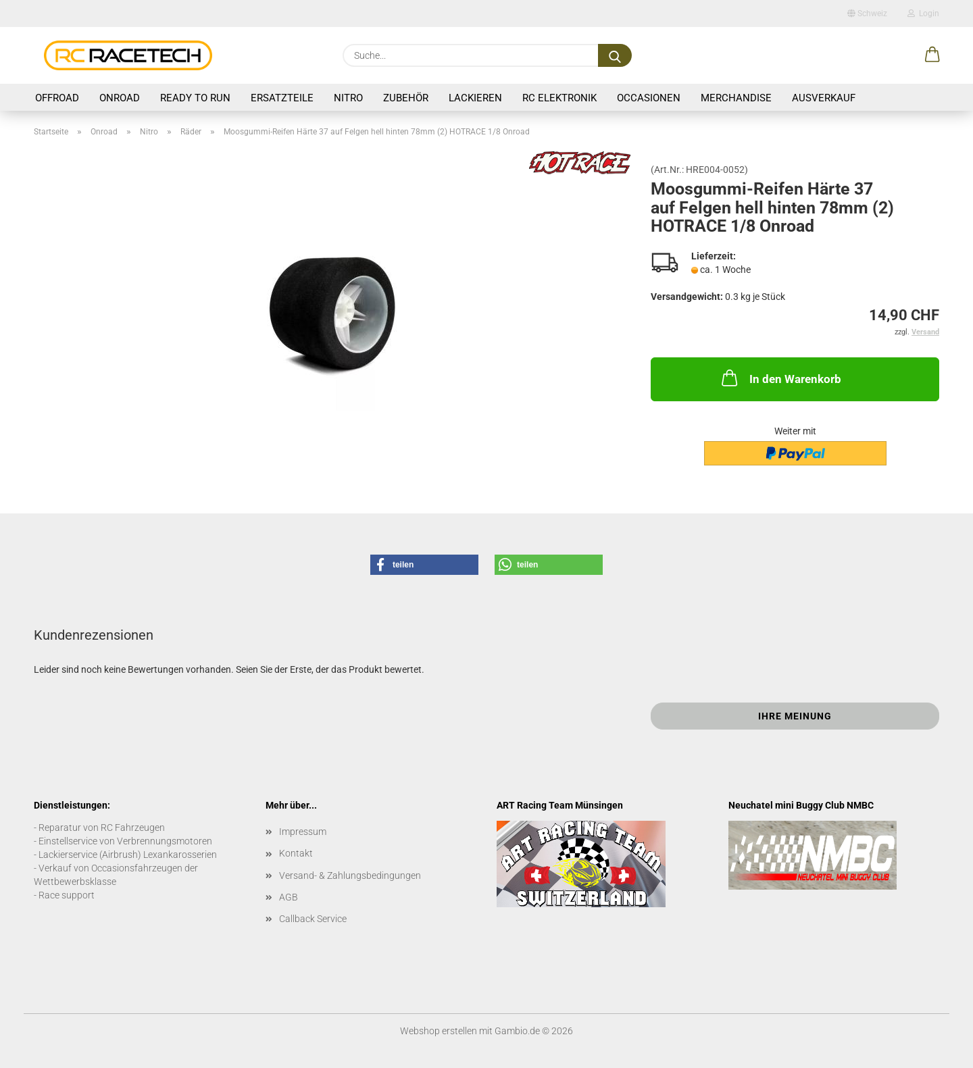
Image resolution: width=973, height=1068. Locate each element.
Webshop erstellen (438, 1030)
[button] (932, 55)
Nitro (348, 98)
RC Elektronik (559, 98)
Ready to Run (195, 98)
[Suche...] (615, 55)
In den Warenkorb (780, 377)
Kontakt (296, 853)
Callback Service (313, 918)
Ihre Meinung (795, 716)
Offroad (57, 98)
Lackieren (475, 98)
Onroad (119, 98)
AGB (288, 897)
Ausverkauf (823, 98)
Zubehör (405, 98)
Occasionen (648, 98)
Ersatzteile (282, 98)
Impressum (302, 831)
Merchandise (736, 98)
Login (923, 13)
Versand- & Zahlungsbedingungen (350, 875)
